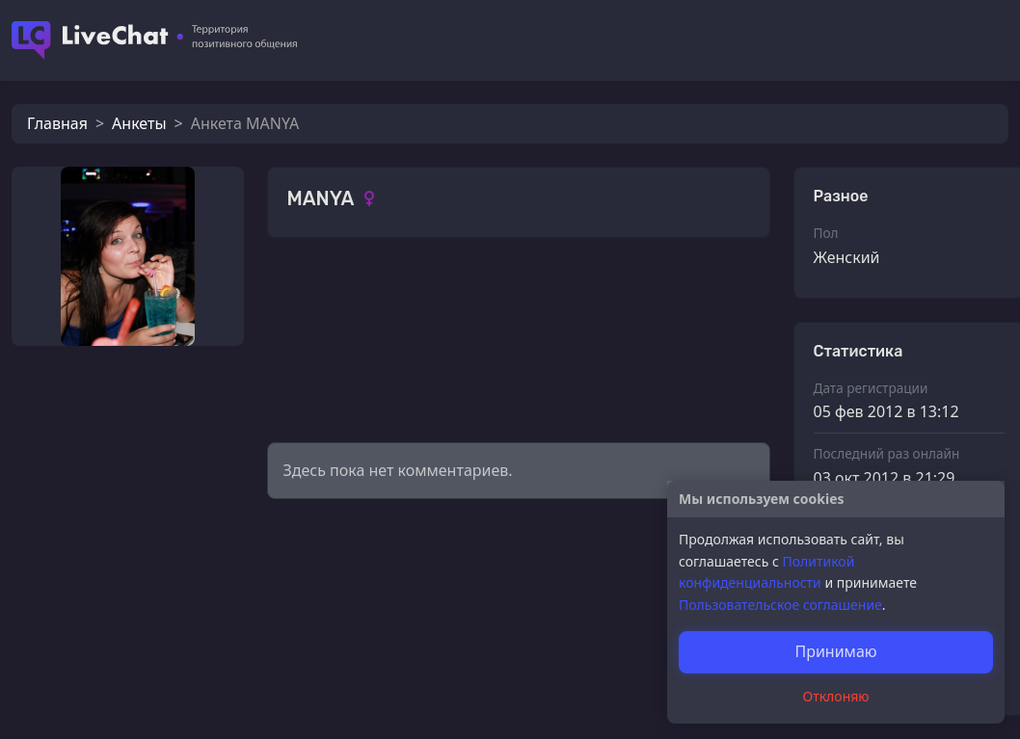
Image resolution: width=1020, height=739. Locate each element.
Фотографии (335, 293)
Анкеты (139, 123)
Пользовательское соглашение (780, 604)
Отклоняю (836, 696)
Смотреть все (706, 291)
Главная (57, 123)
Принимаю (835, 651)
